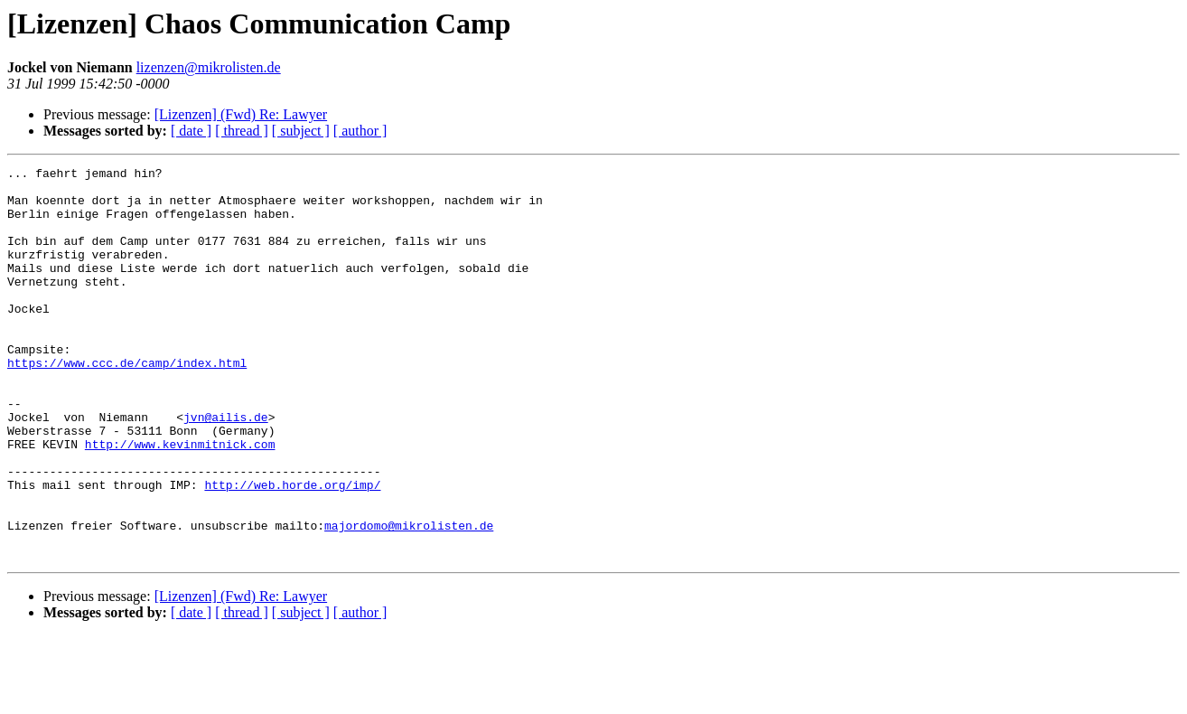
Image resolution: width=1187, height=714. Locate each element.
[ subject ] (301, 130)
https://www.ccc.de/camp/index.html (127, 403)
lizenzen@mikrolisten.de (208, 67)
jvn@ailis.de (225, 468)
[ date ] (191, 130)
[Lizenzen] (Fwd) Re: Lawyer (240, 114)
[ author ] (360, 130)
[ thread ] (241, 130)
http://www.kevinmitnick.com (180, 501)
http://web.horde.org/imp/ (292, 549)
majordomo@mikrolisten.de (408, 598)
